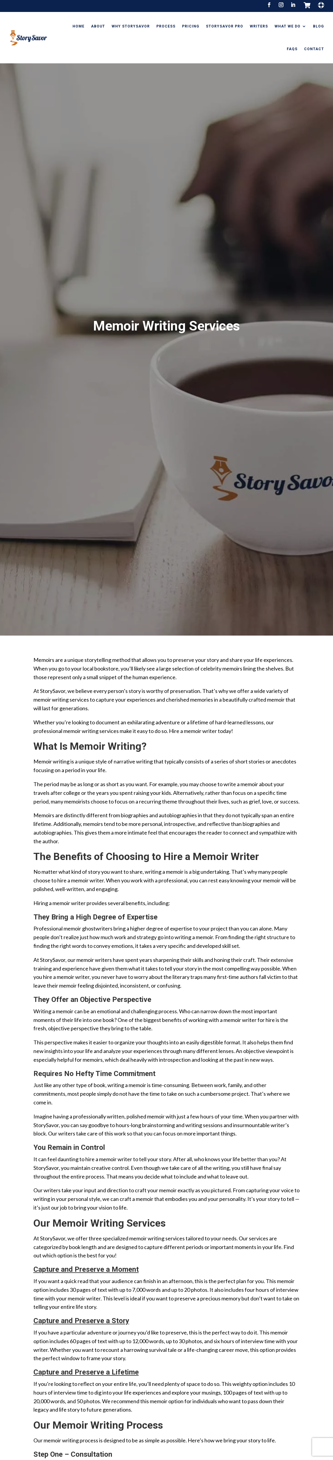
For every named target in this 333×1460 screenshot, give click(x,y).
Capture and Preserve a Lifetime (86, 1416)
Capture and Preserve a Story (81, 1365)
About (98, 26)
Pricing (190, 26)
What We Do (287, 26)
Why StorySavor (131, 26)
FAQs (292, 49)
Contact (314, 49)
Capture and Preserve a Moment (86, 1313)
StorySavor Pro (224, 26)
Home (78, 26)
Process (165, 26)
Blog (318, 26)
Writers (259, 26)
